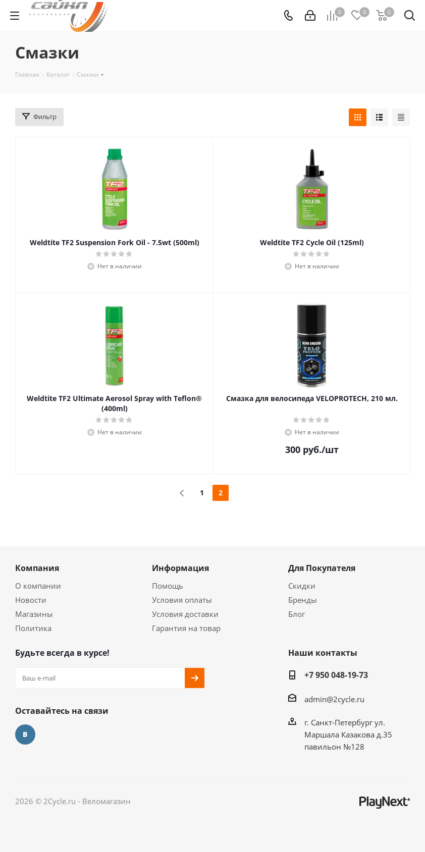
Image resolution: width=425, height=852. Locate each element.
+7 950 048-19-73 (336, 674)
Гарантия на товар (186, 628)
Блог (296, 614)
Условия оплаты (182, 600)
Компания (37, 568)
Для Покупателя (321, 568)
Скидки (301, 586)
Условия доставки (185, 614)
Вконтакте (25, 734)
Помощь (167, 586)
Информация (180, 568)
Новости (30, 600)
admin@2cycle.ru (334, 699)
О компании (38, 586)
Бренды (302, 600)
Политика (33, 628)
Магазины (34, 614)
